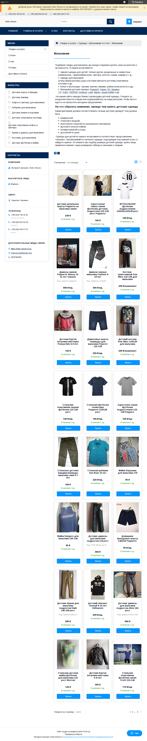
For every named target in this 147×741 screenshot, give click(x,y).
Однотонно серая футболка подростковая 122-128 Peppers (127, 408)
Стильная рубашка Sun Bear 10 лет (97, 471)
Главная (13, 31)
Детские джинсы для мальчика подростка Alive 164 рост (127, 607)
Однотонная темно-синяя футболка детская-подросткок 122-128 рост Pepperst (98, 209)
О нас (54, 31)
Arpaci (105, 92)
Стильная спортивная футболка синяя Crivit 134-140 (127, 676)
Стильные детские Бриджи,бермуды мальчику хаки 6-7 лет (68, 474)
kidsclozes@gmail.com (21, 253)
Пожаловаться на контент (74, 737)
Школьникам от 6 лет (99, 43)
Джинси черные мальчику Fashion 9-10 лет (98, 274)
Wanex (97, 92)
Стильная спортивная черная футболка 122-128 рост (68, 408)
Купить (68, 230)
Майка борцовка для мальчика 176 (127, 471)
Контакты (69, 31)
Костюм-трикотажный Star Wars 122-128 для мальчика (127, 275)
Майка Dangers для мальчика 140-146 (68, 537)
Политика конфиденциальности (99, 737)
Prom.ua (86, 732)
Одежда (82, 43)
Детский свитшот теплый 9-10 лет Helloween (97, 605)
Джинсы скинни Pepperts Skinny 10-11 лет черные (68, 274)
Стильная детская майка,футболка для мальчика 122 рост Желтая (68, 676)
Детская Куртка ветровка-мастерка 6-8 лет (97, 675)
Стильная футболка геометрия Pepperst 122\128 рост (98, 408)
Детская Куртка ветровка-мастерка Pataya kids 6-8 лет (68, 341)
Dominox (83, 92)
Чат (134, 733)
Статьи (11, 55)
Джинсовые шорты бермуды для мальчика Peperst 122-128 (97, 343)
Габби (111, 92)
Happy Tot (105, 89)
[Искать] (110, 21)
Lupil (90, 92)
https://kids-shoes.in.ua (21, 248)
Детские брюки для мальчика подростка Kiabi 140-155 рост (68, 607)
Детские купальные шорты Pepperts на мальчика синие (68, 206)
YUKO (65, 92)
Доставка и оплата (91, 31)
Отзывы (12, 67)
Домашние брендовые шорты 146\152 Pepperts (127, 538)
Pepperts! (94, 89)
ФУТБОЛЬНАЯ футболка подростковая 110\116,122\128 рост (127, 207)
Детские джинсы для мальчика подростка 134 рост (98, 538)
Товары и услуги (33, 31)
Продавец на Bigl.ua (73, 734)
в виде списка (140, 162)
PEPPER (74, 92)
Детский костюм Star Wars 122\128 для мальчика (127, 341)
